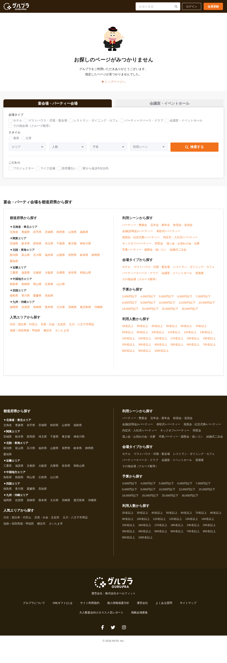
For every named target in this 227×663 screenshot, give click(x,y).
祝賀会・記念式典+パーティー (141, 240)
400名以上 (161, 347)
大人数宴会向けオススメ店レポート (101, 615)
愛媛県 (37, 298)
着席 (16, 141)
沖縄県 (98, 310)
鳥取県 (14, 287)
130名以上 (206, 335)
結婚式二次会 (178, 252)
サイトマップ (188, 606)
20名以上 (127, 328)
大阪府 (49, 275)
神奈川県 (85, 246)
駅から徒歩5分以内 (95, 171)
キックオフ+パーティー (136, 246)
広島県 (49, 287)
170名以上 (177, 341)
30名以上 (142, 328)
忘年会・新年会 (160, 227)
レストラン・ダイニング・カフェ (96, 123)
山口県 (61, 287)
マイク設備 (47, 171)
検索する (194, 150)
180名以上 (193, 341)
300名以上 (144, 347)
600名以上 (193, 347)
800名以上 (128, 353)
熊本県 (49, 310)
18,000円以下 (130, 311)
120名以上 (190, 335)
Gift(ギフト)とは (62, 606)
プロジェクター (23, 171)
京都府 (37, 275)
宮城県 (49, 235)
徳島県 (14, 298)
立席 (28, 141)
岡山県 (37, 287)
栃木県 (25, 246)
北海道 (14, 235)
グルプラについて (34, 606)
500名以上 (177, 347)
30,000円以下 (190, 311)
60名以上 (186, 328)
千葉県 (61, 246)
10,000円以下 (167, 305)
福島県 (84, 235)
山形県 (72, 235)
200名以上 (128, 347)
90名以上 (142, 335)
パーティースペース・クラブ (144, 123)
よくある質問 (164, 606)
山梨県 (61, 258)
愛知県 (14, 264)
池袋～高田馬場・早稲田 (25, 333)
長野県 (72, 258)
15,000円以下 (207, 305)
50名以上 (171, 328)
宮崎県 (72, 310)
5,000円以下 (166, 299)
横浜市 (48, 333)
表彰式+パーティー (168, 233)
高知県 (49, 298)
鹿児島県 (85, 310)
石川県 (37, 258)
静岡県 (96, 258)
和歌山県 (85, 275)
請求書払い (69, 171)
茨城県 (14, 246)
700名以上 (209, 347)
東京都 (72, 246)
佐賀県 (25, 310)
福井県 (49, 258)
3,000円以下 (129, 299)
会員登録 (213, 6)
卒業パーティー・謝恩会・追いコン (144, 252)
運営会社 (142, 606)
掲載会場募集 (139, 615)
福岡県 (14, 310)
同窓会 (159, 246)
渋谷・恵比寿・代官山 (23, 327)
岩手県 (37, 235)
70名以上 (201, 328)
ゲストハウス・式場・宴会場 (47, 123)
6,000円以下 (184, 299)
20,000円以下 (150, 311)
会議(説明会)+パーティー (137, 233)
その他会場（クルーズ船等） (32, 128)
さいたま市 (62, 333)
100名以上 (158, 335)
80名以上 (127, 335)
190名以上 (209, 341)
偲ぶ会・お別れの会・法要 (183, 246)
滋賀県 (25, 275)
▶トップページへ (113, 81)
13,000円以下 (187, 305)
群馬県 (37, 246)
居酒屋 (199, 275)
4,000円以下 (148, 299)
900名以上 (144, 353)
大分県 (61, 310)
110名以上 (174, 335)
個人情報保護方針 (118, 606)
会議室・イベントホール (186, 123)
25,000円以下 (170, 311)
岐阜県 (84, 258)
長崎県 (37, 310)
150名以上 (144, 341)
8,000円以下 (129, 305)
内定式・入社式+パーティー (180, 240)
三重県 (14, 275)
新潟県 (14, 258)
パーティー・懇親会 (134, 227)
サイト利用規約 (89, 606)
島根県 (25, 287)
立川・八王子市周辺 (81, 327)
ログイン (191, 6)
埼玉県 (49, 246)
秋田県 (61, 235)
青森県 (25, 235)
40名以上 (157, 328)
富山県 (25, 258)
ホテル (17, 123)
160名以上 (161, 341)
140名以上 (128, 341)
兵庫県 (61, 275)
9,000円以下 (148, 305)
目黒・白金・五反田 (53, 327)
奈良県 (72, 275)
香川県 (25, 298)
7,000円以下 (203, 299)
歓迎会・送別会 (183, 227)
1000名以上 (162, 353)
